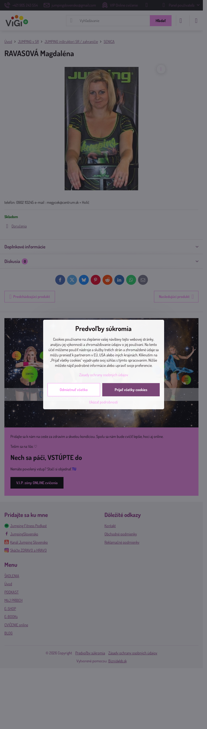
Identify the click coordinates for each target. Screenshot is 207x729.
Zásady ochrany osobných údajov (103, 374)
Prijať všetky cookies (131, 389)
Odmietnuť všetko (74, 389)
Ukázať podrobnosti (103, 402)
